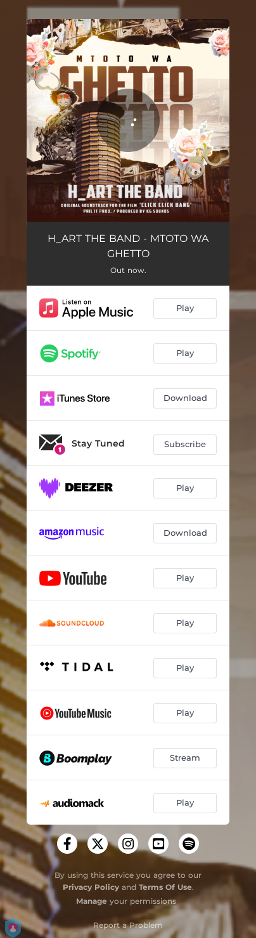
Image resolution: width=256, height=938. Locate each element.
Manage (91, 901)
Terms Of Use (165, 887)
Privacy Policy (91, 887)
